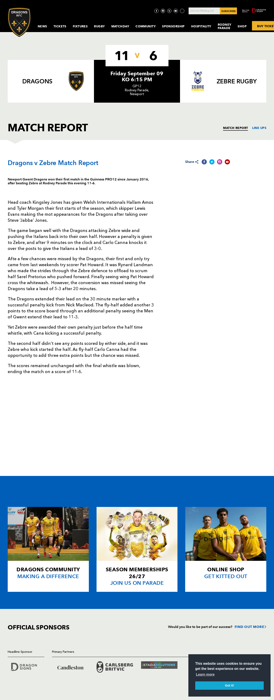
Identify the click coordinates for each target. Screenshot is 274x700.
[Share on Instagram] (219, 161)
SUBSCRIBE (228, 11)
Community (146, 26)
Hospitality (201, 26)
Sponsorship (173, 26)
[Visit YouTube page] (176, 11)
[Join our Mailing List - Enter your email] (213, 10)
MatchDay (120, 26)
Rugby (99, 26)
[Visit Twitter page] (169, 11)
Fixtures (80, 26)
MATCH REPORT (235, 128)
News (42, 26)
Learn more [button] (205, 674)
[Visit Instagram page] (163, 11)
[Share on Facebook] (204, 161)
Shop (242, 26)
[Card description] (48, 549)
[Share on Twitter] (211, 161)
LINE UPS (259, 128)
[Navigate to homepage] (19, 22)
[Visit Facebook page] (156, 11)
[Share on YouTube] (227, 161)
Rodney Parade (224, 26)
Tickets (60, 26)
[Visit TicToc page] (182, 11)
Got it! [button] (229, 685)
